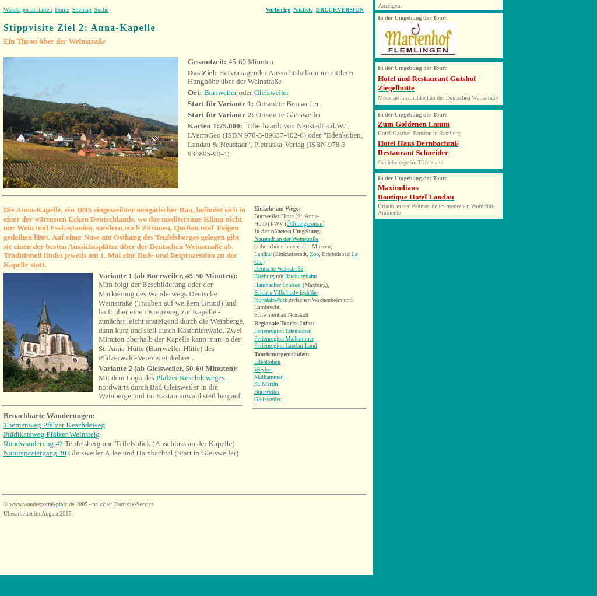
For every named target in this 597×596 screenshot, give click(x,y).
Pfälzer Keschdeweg (74, 424)
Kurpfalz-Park (270, 300)
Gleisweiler (271, 92)
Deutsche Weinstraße (278, 268)
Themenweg (23, 424)
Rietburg (264, 276)
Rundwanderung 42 (33, 443)
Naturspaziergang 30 (34, 452)
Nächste (303, 9)
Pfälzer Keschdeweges (190, 377)
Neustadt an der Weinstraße (286, 239)
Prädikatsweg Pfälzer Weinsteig (51, 434)
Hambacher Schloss (277, 285)
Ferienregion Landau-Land (285, 345)
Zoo (314, 254)
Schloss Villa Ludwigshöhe (286, 292)
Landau (263, 254)
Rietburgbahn (301, 276)
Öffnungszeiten (304, 223)
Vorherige (277, 9)
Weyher (263, 369)
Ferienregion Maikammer (284, 338)
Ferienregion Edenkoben (283, 331)
